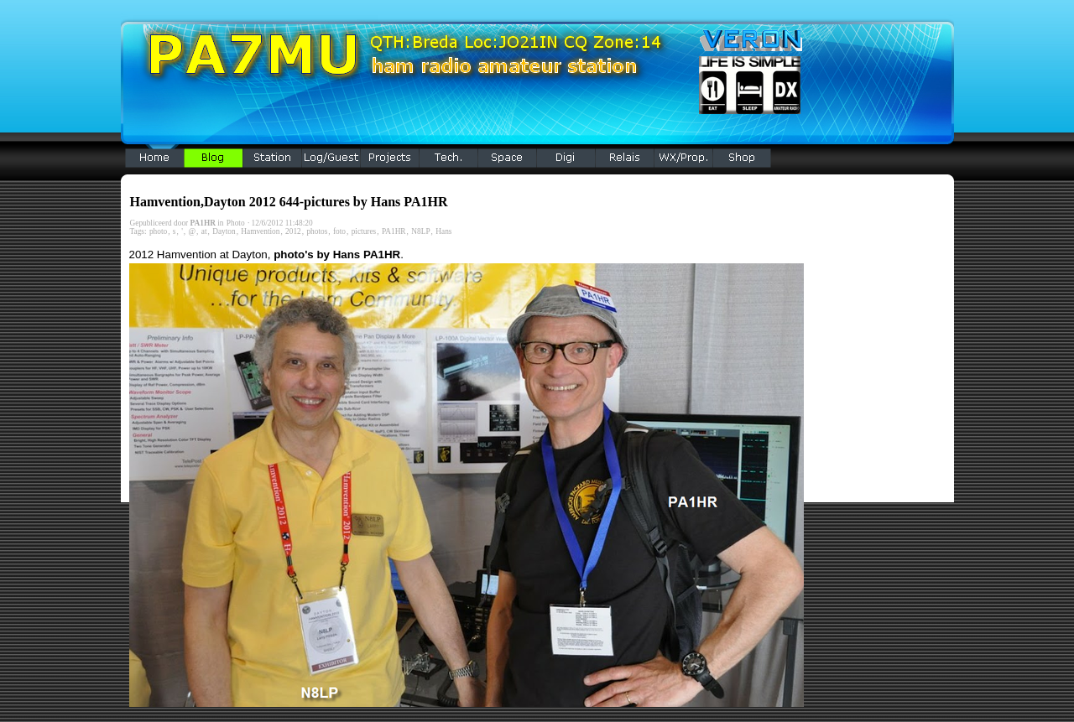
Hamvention (260, 231)
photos (316, 231)
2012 (293, 231)
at (204, 231)
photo (158, 231)
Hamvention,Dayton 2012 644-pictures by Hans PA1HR (289, 202)
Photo (236, 223)
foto (339, 231)
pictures (364, 231)
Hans (443, 231)
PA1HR (394, 231)
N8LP (420, 231)
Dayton (223, 231)
